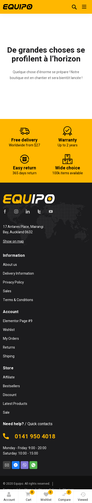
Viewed (83, 497)
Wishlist (46, 496)
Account (9, 497)
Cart (29, 496)
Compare (64, 496)
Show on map (13, 241)
